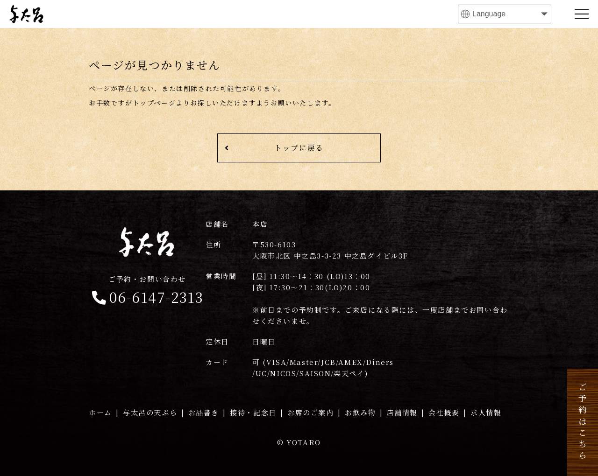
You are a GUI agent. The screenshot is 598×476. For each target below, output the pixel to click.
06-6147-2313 (147, 290)
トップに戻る (274, 147)
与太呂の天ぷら (150, 412)
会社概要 (443, 412)
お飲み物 (360, 412)
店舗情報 (402, 412)
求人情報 (485, 412)
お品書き (203, 412)
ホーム (100, 412)
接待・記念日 (253, 412)
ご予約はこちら (583, 422)
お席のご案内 (310, 412)
